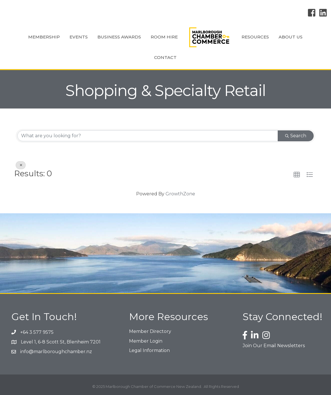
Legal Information (149, 350)
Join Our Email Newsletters (274, 345)
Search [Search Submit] (295, 135)
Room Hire (164, 37)
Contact (165, 57)
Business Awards (119, 37)
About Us (291, 37)
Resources (255, 37)
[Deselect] (21, 165)
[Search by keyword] (147, 135)
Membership (44, 37)
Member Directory (150, 331)
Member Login (145, 341)
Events (79, 37)
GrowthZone (180, 194)
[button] (297, 175)
